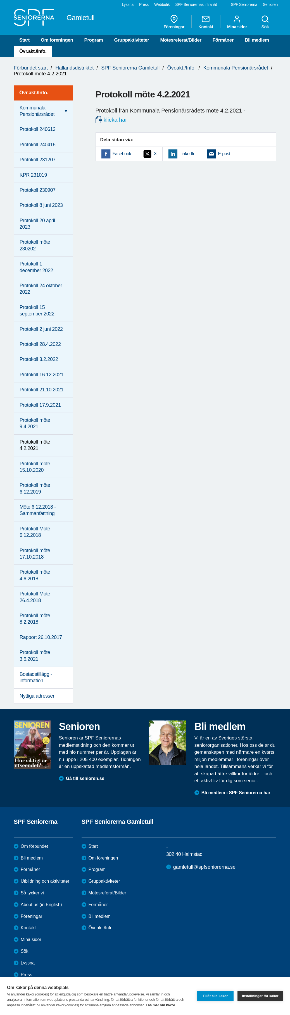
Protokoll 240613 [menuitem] (38, 129)
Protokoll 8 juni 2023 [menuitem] (41, 205)
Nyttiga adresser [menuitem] (37, 696)
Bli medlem (257, 40)
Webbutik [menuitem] (162, 4)
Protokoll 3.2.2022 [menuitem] (39, 359)
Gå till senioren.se (85, 778)
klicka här (115, 120)
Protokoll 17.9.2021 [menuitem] (40, 405)
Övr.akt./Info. (32, 51)
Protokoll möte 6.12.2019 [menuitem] (35, 488)
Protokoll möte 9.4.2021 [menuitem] (35, 423)
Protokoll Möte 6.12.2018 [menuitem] (35, 532)
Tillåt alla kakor (215, 996)
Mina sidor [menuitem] (237, 22)
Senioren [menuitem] (270, 4)
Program (93, 40)
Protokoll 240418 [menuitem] (38, 144)
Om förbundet (34, 846)
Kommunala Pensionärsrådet (235, 67)
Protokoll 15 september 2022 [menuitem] (37, 311)
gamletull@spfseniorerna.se (204, 867)
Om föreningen (57, 40)
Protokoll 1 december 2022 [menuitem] (36, 267)
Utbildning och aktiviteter (45, 881)
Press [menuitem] (144, 4)
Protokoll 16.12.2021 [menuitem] (41, 374)
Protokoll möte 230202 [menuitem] (35, 245)
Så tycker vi (32, 892)
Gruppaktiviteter (131, 40)
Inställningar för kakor (260, 996)
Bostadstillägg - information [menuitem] (36, 677)
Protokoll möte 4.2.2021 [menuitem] (35, 445)
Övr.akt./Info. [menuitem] (33, 92)
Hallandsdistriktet (74, 67)
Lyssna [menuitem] (128, 4)
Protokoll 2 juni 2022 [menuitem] (41, 329)
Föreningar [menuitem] (174, 22)
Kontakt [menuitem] (205, 22)
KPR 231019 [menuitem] (33, 175)
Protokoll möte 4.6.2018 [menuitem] (35, 575)
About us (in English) (41, 904)
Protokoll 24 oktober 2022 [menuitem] (41, 289)
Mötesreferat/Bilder (180, 40)
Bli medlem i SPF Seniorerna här (235, 792)
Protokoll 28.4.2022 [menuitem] (40, 344)
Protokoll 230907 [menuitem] (38, 190)
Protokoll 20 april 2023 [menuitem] (37, 224)
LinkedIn (187, 153)
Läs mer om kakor (160, 1005)
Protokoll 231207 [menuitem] (38, 159)
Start (24, 40)
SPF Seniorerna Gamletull (130, 67)
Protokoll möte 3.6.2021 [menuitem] (35, 656)
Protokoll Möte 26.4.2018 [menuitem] (35, 597)
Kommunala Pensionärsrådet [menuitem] (37, 111)
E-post (224, 153)
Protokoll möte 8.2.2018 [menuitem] (35, 619)
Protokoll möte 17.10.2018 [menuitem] (35, 554)
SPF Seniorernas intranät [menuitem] (196, 4)
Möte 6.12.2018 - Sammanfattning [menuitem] (38, 510)
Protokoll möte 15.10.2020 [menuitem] (35, 467)
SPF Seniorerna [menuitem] (244, 4)
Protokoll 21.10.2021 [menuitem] (41, 389)
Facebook (122, 153)
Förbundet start (31, 67)
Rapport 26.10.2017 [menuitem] (41, 637)
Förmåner (223, 40)
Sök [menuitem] (265, 22)
